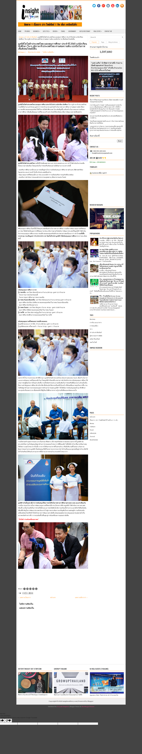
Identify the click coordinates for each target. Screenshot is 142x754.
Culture (92, 427)
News (92, 423)
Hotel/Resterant (85, 31)
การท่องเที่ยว (94, 326)
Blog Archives (113, 42)
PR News (27, 31)
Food (91, 430)
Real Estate (98, 30)
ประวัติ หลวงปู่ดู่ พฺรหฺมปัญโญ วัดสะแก (111, 238)
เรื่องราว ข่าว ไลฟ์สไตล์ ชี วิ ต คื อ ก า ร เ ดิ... (104, 420)
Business (37, 30)
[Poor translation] (8, 720)
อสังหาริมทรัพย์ (95, 339)
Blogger (90, 701)
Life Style (47, 30)
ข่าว (91, 329)
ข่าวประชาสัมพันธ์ (31, 37)
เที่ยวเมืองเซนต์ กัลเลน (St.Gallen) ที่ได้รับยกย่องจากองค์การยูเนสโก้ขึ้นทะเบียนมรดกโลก (111, 266)
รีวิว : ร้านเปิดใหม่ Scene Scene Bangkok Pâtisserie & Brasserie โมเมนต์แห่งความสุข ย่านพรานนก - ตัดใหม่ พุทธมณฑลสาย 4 (111, 299)
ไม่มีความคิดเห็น (48, 52)
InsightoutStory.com (69, 701)
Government (72, 31)
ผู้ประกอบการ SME (96, 336)
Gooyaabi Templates (63, 706)
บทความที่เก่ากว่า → (81, 597)
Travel (63, 31)
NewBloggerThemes (88, 706)
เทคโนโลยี (93, 342)
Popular (94, 42)
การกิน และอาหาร (95, 322)
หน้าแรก (53, 597)
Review (56, 30)
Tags (102, 42)
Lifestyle (93, 433)
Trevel (92, 436)
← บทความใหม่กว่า (24, 597)
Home (19, 31)
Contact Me (108, 31)
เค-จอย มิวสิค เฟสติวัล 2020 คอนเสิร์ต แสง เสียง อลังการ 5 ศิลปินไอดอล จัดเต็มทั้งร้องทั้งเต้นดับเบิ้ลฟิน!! (111, 251)
